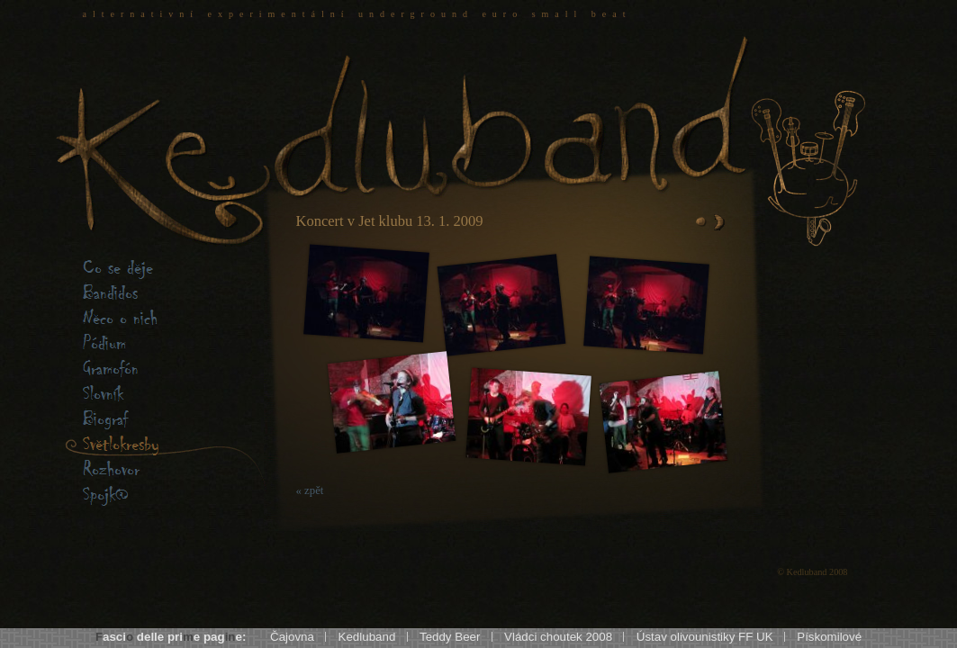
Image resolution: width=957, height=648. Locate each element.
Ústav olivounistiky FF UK (704, 637)
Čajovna (292, 637)
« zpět (310, 490)
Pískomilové (829, 637)
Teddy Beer (450, 637)
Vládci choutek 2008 (558, 637)
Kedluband (367, 637)
